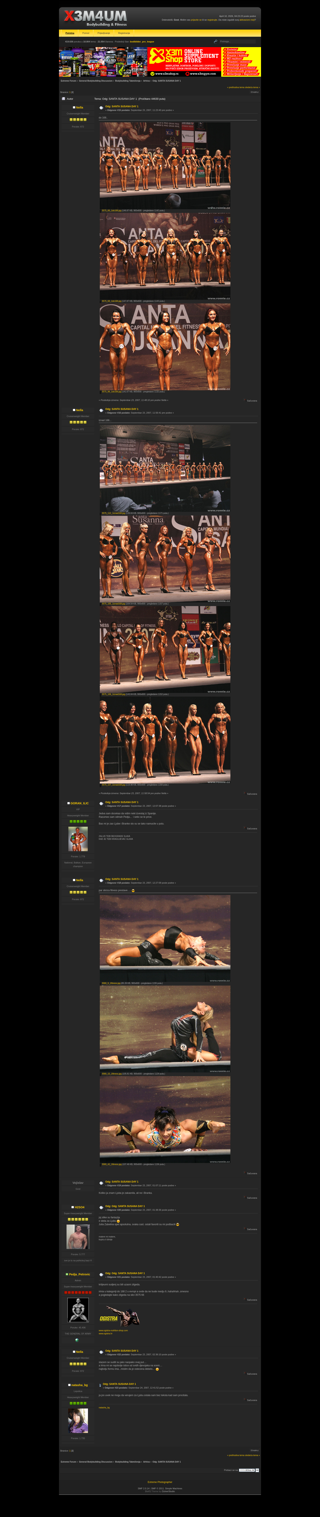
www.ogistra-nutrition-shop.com (113, 1330)
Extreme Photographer (160, 1482)
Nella (79, 107)
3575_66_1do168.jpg (110, 210)
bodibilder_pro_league (142, 41)
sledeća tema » (252, 87)
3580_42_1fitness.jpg (111, 1164)
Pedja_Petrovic (79, 1274)
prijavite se (196, 20)
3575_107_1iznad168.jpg (112, 785)
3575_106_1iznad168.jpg (112, 694)
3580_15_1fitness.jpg (111, 1074)
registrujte (212, 20)
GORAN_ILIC (80, 803)
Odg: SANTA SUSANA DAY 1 (121, 106)
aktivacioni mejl (247, 20)
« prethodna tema (235, 87)
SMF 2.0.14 (143, 1488)
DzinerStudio (168, 1491)
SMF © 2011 (157, 1488)
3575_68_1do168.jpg (110, 301)
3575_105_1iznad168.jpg (112, 604)
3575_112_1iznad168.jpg (112, 513)
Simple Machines (173, 1488)
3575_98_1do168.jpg (110, 392)
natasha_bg (79, 1385)
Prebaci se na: (231, 1470)
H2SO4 (79, 1207)
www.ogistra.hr (105, 1333)
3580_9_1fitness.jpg (110, 983)
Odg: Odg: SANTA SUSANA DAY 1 (125, 1206)
